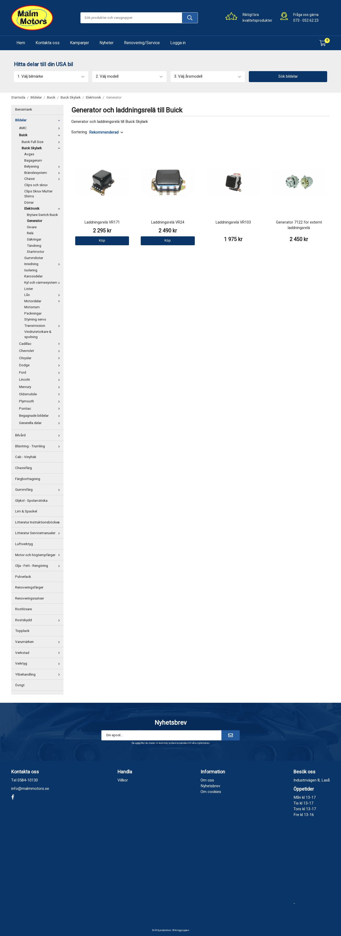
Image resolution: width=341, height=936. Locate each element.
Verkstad (38, 652)
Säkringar (34, 239)
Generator (34, 221)
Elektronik (43, 208)
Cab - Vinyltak (25, 457)
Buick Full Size (42, 142)
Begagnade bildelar (40, 415)
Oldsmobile (40, 394)
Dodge (40, 365)
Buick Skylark (42, 148)
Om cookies (211, 792)
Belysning (43, 166)
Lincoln (40, 379)
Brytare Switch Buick (42, 215)
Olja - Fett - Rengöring (38, 565)
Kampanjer (79, 43)
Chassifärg (23, 468)
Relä (30, 233)
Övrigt (20, 685)
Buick (40, 135)
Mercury (40, 387)
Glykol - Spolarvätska (31, 500)
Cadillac (40, 343)
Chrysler (40, 358)
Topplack (22, 630)
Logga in (178, 43)
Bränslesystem (43, 172)
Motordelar (43, 301)
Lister (28, 289)
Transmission (43, 325)
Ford (40, 372)
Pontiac (40, 408)
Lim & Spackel (26, 511)
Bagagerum (33, 160)
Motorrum (32, 307)
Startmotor (35, 251)
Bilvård (38, 435)
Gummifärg (38, 489)
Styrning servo (35, 319)
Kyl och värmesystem (43, 282)
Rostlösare (23, 609)
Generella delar (40, 423)
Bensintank (23, 109)
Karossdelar (33, 276)
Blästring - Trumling (38, 446)
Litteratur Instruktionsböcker (38, 522)
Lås (43, 295)
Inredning (43, 264)
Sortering (79, 132)
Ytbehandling (38, 674)
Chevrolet (40, 350)
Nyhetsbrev (210, 786)
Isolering (30, 270)
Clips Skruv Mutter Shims (38, 194)
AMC (40, 128)
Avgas (29, 154)
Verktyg (38, 663)
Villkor (122, 780)
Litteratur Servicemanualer (38, 533)
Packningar (33, 313)
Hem (20, 43)
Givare (32, 227)
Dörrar (29, 202)
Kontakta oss (48, 43)
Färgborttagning (27, 479)
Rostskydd (38, 620)
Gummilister (33, 258)
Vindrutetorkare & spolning (37, 334)
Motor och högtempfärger (38, 555)
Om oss (207, 780)
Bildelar (38, 120)
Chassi (43, 178)
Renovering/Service (142, 43)
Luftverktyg (24, 544)
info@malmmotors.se (30, 788)
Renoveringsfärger (29, 587)
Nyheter (106, 43)
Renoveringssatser (29, 598)
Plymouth (40, 401)
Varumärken (38, 641)
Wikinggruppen (180, 930)
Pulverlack (23, 576)
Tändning (34, 245)
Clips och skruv (36, 185)
